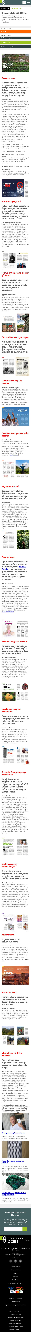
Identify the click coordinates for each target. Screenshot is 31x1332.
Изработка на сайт (15, 1329)
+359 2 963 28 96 (10, 1255)
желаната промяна (8, 612)
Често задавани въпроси (15, 1283)
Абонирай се (6, 42)
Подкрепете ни (15, 1270)
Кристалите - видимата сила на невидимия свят (14, 1194)
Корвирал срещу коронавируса (13, 1133)
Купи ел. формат (8, 38)
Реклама (15, 1277)
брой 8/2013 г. (14, 455)
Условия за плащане (15, 1314)
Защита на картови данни (15, 1326)
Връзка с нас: (15, 1253)
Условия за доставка (15, 1320)
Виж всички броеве (8, 47)
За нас (15, 1273)
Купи (4, 31)
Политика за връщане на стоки (15, 1317)
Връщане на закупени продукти (15, 1305)
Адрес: (15, 1247)
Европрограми (15, 1267)
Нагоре (27, 1240)
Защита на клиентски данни (15, 1323)
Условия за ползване (15, 1298)
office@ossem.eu (21, 1255)
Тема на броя (5, 8)
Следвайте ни (15, 1258)
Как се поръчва (15, 1301)
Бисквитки (15, 1280)
